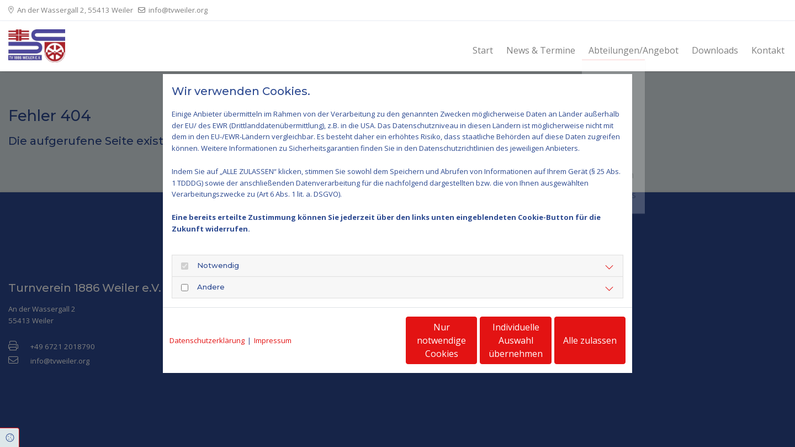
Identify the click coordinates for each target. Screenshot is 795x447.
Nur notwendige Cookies (365, 340)
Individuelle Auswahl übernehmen (470, 340)
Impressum (273, 340)
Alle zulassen (574, 340)
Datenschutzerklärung (207, 340)
